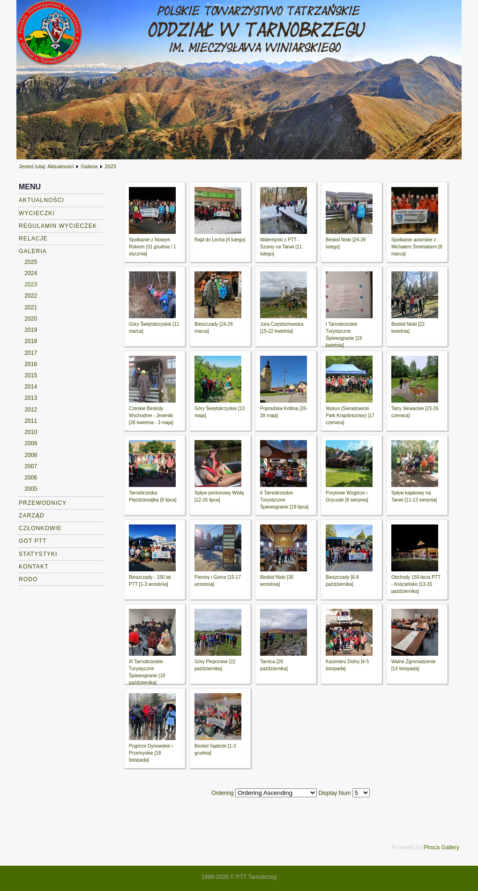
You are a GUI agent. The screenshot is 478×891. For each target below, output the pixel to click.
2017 (30, 353)
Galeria (89, 166)
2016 (30, 364)
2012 (30, 409)
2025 (30, 262)
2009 (30, 443)
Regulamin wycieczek (58, 226)
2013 (30, 398)
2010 (30, 432)
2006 (30, 477)
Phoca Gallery (441, 847)
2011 (30, 421)
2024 (30, 273)
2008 (30, 455)
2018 (30, 341)
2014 (30, 386)
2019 (30, 330)
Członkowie (40, 528)
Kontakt (34, 566)
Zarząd (32, 515)
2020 (30, 318)
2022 (30, 295)
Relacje (33, 238)
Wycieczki (37, 213)
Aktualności (60, 166)
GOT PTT (32, 541)
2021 (30, 307)
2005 (30, 489)
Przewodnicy (43, 503)
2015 (30, 375)
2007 (30, 466)
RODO (28, 579)
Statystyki (38, 554)
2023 (30, 284)
